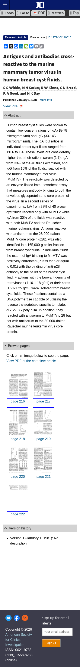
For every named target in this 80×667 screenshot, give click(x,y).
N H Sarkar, (31, 87)
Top (74, 13)
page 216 (18, 401)
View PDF (13, 106)
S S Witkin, (12, 87)
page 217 (43, 401)
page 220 (18, 476)
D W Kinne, (50, 87)
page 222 (18, 514)
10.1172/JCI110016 (59, 37)
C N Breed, (68, 87)
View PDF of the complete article (31, 361)
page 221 (43, 476)
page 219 (43, 439)
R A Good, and (15, 93)
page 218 (18, 439)
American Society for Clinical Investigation (18, 640)
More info (46, 99)
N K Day (33, 93)
